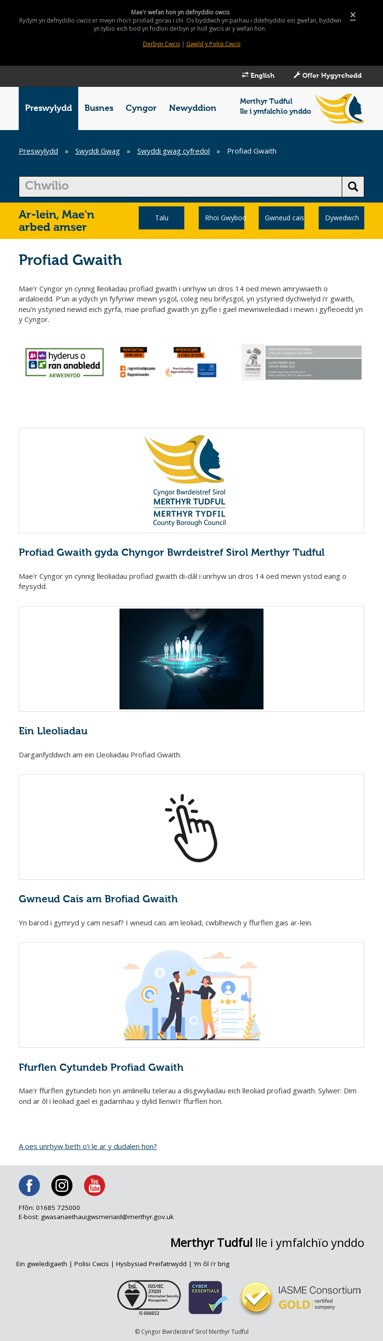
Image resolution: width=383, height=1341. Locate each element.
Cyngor (141, 108)
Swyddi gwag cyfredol (173, 151)
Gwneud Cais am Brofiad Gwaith (98, 900)
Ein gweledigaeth (41, 1263)
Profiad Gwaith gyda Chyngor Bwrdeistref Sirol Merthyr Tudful (171, 553)
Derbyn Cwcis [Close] (161, 44)
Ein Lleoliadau (53, 732)
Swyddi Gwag (97, 151)
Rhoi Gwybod (224, 217)
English (258, 75)
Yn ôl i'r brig (211, 1263)
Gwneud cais (284, 217)
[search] (180, 186)
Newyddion (192, 108)
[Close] (352, 15)
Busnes (98, 108)
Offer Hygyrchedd (328, 75)
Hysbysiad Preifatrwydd (151, 1263)
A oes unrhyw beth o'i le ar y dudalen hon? (88, 1146)
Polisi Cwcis (91, 1263)
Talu (161, 217)
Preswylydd (48, 108)
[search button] (353, 186)
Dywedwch (342, 217)
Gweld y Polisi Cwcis (213, 44)
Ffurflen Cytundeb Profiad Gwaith (101, 1068)
